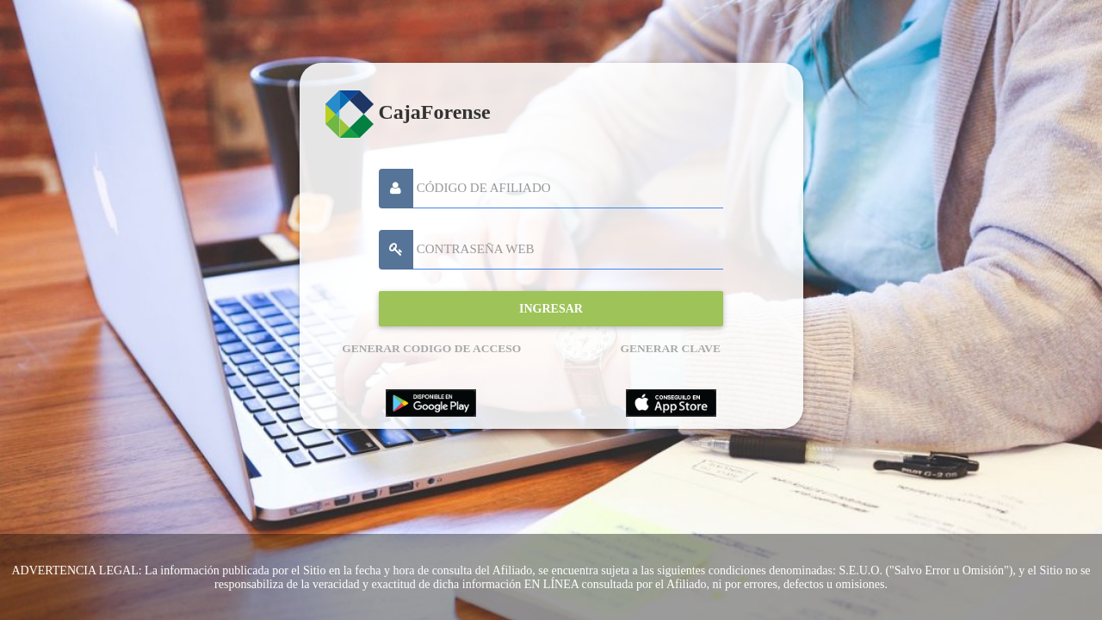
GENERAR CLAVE (671, 348)
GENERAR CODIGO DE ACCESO (431, 348)
